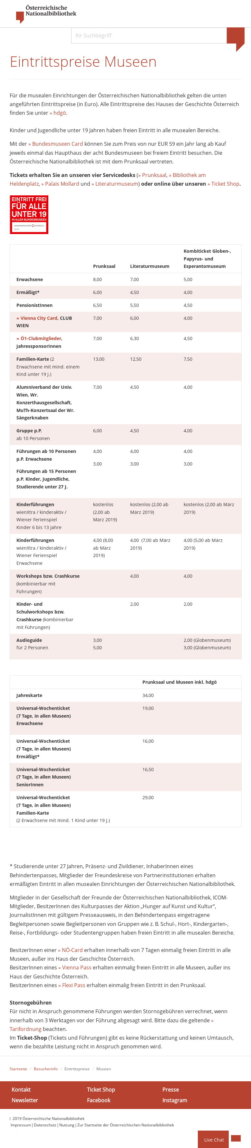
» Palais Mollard (60, 183)
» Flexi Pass (71, 985)
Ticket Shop (101, 1089)
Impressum (21, 1125)
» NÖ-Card (70, 950)
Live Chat (214, 1140)
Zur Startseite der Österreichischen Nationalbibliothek (125, 1125)
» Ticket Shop (223, 183)
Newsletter (25, 1100)
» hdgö (58, 112)
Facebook (98, 1100)
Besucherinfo (46, 1069)
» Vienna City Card (36, 318)
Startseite (18, 1069)
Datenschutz (45, 1125)
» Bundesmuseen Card (55, 144)
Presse (170, 1089)
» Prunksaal (152, 175)
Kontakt (21, 1089)
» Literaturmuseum (115, 183)
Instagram (174, 1100)
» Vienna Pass (75, 967)
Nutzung (66, 1125)
